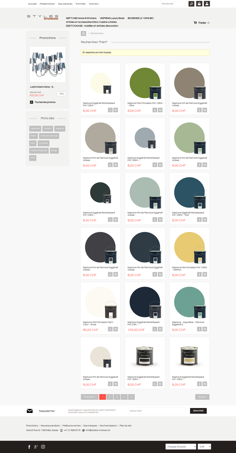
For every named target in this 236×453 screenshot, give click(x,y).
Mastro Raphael (39, 150)
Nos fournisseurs (108, 426)
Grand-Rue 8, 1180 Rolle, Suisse (42, 430)
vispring (60, 128)
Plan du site (126, 426)
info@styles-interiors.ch (98, 430)
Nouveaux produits (50, 426)
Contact (94, 4)
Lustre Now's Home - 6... (42, 87)
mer (33, 143)
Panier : (203, 22)
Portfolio (81, 4)
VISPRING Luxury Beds (112, 18)
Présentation (47, 4)
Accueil (32, 4)
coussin (48, 128)
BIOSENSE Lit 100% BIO (141, 18)
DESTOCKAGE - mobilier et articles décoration (92, 26)
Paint (33, 136)
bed (33, 158)
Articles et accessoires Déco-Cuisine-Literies (91, 22)
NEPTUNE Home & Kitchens (81, 18)
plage (54, 150)
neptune (35, 128)
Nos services (65, 4)
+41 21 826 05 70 (72, 430)
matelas (43, 143)
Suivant (202, 397)
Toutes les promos (45, 102)
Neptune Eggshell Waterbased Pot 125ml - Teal (188, 214)
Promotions (47, 37)
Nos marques (90, 426)
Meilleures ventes (71, 426)
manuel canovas (49, 136)
